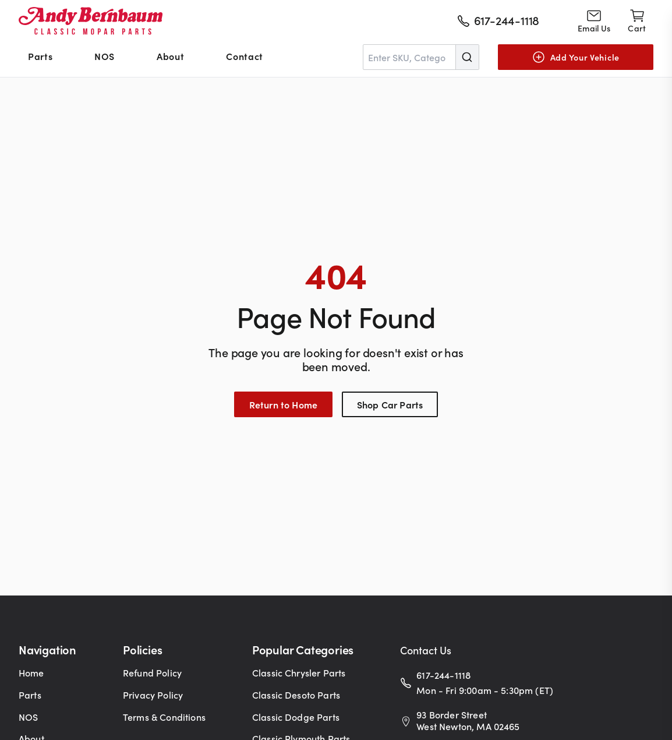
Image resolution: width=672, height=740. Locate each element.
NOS (104, 56)
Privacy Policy (153, 694)
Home (31, 672)
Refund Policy (152, 672)
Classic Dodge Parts (295, 716)
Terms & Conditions (164, 716)
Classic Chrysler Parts (299, 672)
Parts (40, 56)
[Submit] (467, 57)
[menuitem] (40, 57)
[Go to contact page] (594, 21)
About (170, 56)
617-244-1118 (443, 674)
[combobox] (421, 57)
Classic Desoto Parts (296, 694)
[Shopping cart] (636, 21)
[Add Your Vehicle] (575, 57)
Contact (244, 56)
